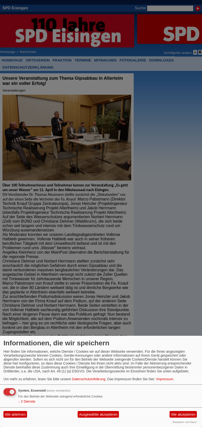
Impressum (164, 379)
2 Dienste (26, 401)
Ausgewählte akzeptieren (98, 414)
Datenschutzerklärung (88, 379)
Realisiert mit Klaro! (185, 422)
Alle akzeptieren (183, 414)
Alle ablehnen (15, 414)
